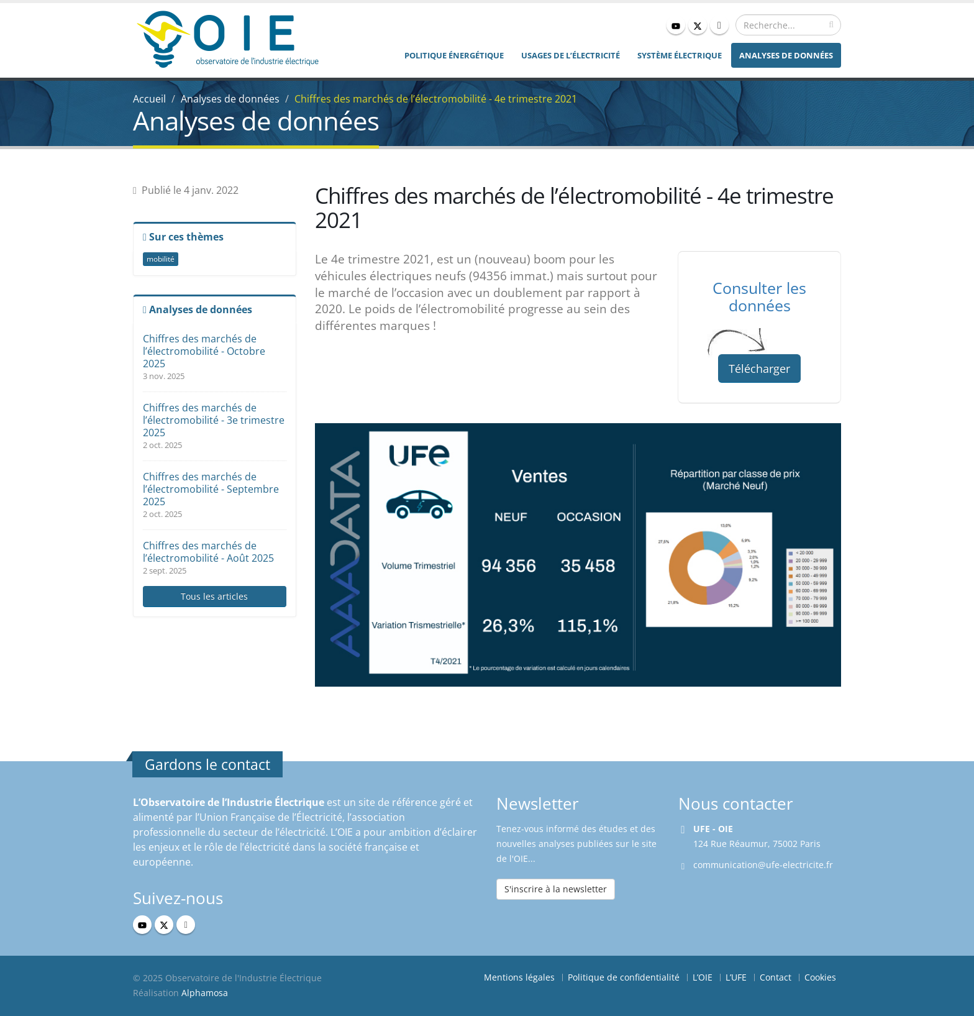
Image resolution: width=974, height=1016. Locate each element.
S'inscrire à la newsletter (555, 889)
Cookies (820, 977)
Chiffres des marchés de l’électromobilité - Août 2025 (208, 552)
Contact (775, 977)
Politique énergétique (454, 55)
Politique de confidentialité (624, 977)
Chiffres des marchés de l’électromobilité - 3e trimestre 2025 (213, 420)
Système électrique (679, 55)
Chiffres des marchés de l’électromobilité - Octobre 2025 (204, 351)
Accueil (149, 99)
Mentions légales (519, 977)
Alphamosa (204, 993)
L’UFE (736, 977)
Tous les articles (214, 596)
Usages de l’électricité (570, 55)
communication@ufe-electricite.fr (763, 865)
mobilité (161, 259)
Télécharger (759, 368)
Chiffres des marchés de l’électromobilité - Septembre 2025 (211, 489)
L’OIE (702, 977)
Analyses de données (786, 55)
